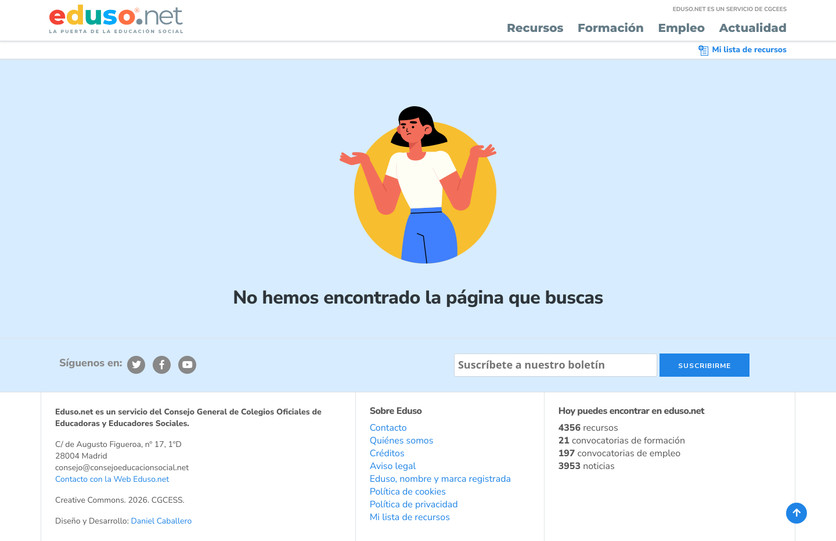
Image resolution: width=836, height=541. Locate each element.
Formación (611, 28)
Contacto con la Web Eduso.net (112, 479)
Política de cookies (408, 491)
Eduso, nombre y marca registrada (440, 479)
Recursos (535, 28)
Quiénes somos (402, 440)
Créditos (387, 453)
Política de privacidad (414, 504)
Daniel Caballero (161, 520)
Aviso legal (393, 466)
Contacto (388, 427)
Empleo (681, 28)
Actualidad (753, 28)
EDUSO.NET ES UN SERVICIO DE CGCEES (730, 9)
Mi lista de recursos (742, 49)
